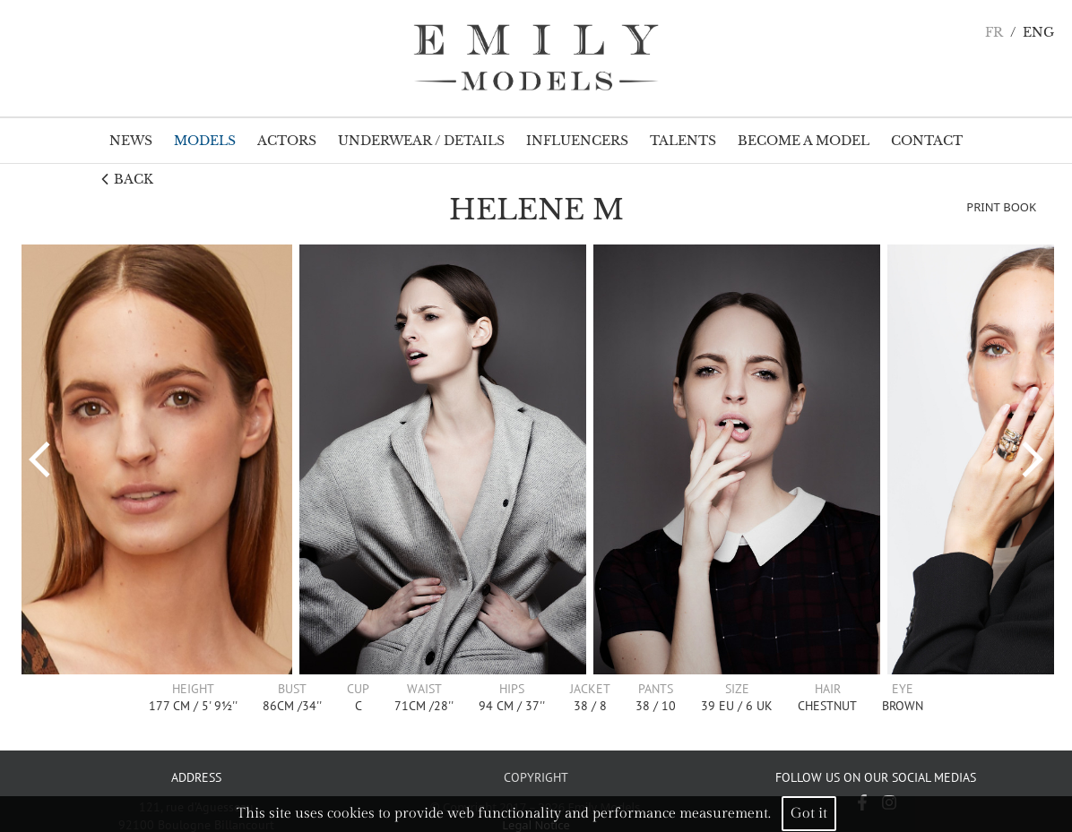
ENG (1038, 32)
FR (994, 32)
